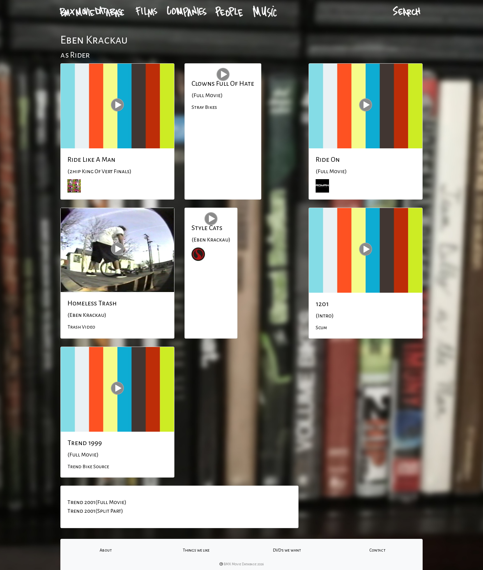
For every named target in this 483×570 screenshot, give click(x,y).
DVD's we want (287, 550)
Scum (321, 327)
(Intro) (325, 316)
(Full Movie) (207, 95)
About (106, 550)
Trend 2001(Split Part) (95, 511)
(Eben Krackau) (86, 315)
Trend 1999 (84, 442)
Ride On (328, 159)
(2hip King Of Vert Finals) (99, 171)
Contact (377, 550)
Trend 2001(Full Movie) (96, 502)
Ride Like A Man (91, 159)
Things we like (196, 550)
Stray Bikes (204, 107)
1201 (322, 303)
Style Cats (207, 227)
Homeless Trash (92, 303)
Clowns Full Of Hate (223, 83)
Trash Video (81, 327)
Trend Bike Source (88, 466)
